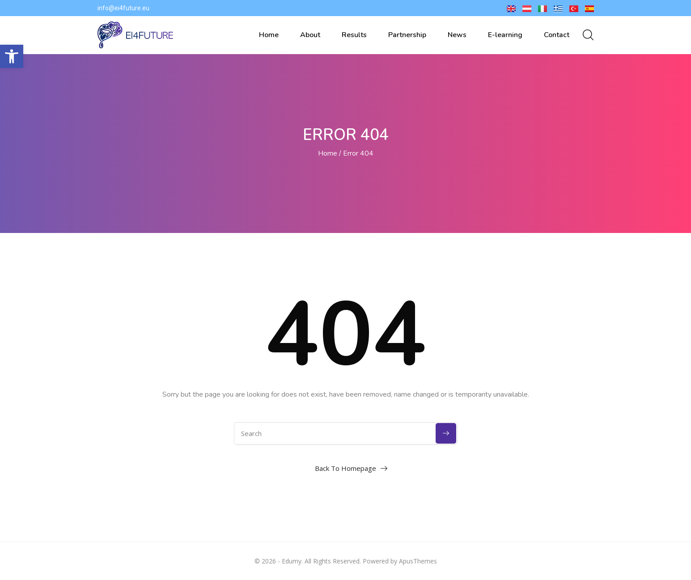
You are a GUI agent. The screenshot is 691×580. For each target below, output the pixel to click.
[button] (11, 56)
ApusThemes (418, 561)
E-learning (505, 35)
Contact (556, 35)
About (310, 35)
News (457, 35)
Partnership (407, 35)
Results (354, 35)
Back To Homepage (345, 468)
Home (269, 35)
